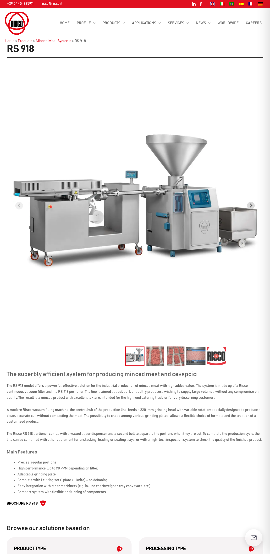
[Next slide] (251, 205)
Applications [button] (146, 23)
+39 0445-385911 (20, 3)
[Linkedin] (194, 4)
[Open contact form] (253, 537)
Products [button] (114, 23)
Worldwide (228, 23)
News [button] (203, 23)
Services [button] (178, 23)
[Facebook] (201, 4)
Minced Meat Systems (53, 41)
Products (25, 41)
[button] (93, 23)
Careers (254, 23)
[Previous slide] (19, 205)
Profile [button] (86, 23)
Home (65, 23)
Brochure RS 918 (22, 503)
